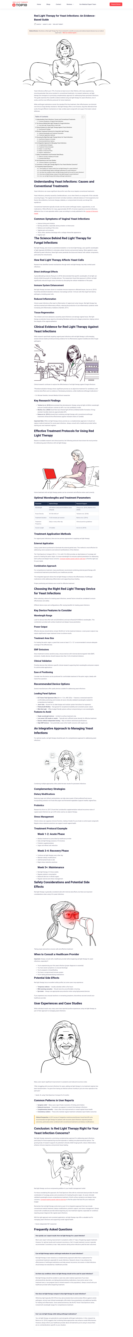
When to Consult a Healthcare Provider (49, 156)
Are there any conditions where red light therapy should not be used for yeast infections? (62, 172)
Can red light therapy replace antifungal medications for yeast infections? (58, 170)
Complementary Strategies (46, 145)
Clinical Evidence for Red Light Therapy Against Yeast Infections (54, 127)
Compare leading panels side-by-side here (72, 559)
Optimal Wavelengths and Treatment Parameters (51, 133)
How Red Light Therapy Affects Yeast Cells (50, 125)
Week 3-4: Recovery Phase (45, 150)
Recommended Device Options (47, 141)
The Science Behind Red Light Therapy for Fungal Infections (53, 123)
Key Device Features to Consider (47, 139)
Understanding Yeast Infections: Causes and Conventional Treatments (55, 119)
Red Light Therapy (58, 24)
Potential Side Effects (44, 158)
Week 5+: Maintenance (45, 152)
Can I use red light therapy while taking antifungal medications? (55, 176)
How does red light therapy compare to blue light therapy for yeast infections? (59, 174)
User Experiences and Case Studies (46, 160)
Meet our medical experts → (70, 32)
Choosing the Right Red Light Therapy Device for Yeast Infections (54, 137)
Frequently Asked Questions (45, 166)
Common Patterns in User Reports (47, 162)
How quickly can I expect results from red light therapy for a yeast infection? (59, 168)
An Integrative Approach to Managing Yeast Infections (51, 143)
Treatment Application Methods (47, 135)
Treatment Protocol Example (46, 147)
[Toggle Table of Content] (82, 116)
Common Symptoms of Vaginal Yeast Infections (51, 121)
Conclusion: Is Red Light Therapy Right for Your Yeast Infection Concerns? (57, 164)
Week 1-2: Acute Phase (45, 149)
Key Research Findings (45, 129)
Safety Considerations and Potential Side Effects (49, 154)
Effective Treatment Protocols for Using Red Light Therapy (52, 131)
